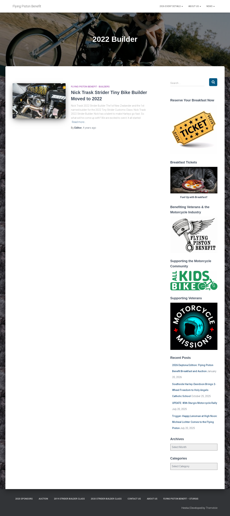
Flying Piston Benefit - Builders (90, 86)
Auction (43, 499)
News (210, 6)
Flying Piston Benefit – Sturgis (180, 499)
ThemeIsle (211, 507)
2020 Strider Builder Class (106, 499)
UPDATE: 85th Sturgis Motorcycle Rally (194, 403)
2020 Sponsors (24, 499)
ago (89, 127)
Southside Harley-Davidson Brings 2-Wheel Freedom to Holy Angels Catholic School (194, 390)
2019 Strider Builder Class (69, 499)
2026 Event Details (171, 6)
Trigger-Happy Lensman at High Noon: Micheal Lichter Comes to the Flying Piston (194, 422)
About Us (194, 6)
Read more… (79, 122)
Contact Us (134, 499)
